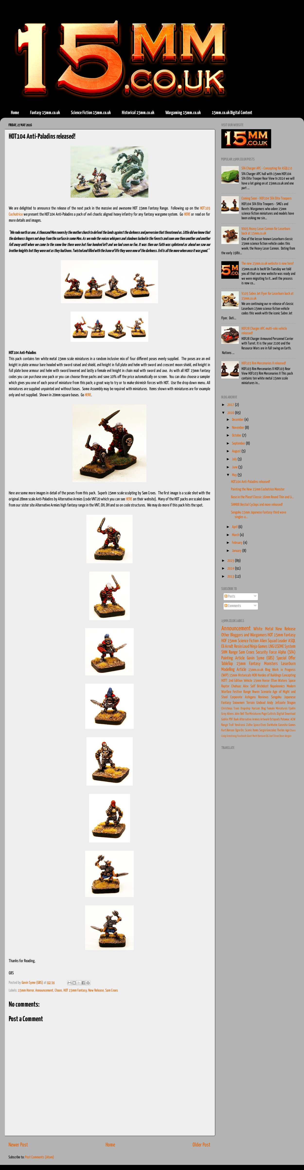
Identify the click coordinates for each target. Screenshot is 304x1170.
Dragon (291, 703)
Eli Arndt (227, 646)
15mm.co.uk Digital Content (232, 112)
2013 (231, 576)
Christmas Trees (230, 708)
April (235, 527)
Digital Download (286, 713)
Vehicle (248, 680)
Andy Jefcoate (276, 703)
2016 (231, 413)
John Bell (239, 713)
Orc (242, 730)
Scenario (266, 692)
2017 (231, 405)
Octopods (275, 719)
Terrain (250, 703)
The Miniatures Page (256, 713)
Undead (260, 703)
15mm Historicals (240, 675)
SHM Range (229, 652)
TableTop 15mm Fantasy (240, 664)
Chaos (58, 990)
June (235, 467)
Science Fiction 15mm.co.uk (91, 112)
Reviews (263, 697)
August (236, 451)
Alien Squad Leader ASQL (277, 641)
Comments (232, 606)
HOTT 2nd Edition (231, 680)
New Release (96, 990)
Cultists (272, 713)
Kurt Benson (227, 730)
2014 (231, 568)
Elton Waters (279, 680)
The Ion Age (283, 730)
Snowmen (238, 703)
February (237, 543)
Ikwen (255, 692)
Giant (249, 736)
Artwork (264, 719)
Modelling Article (233, 669)
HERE (187, 214)
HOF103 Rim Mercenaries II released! (263, 363)
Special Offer (286, 658)
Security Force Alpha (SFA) (275, 652)
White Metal (263, 629)
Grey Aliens (227, 713)
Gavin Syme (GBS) (261, 658)
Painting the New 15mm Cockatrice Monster (258, 489)
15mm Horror (26, 990)
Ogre (237, 730)
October (237, 435)
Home (15, 112)
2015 (231, 561)
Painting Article (233, 658)
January (237, 551)
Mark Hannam (258, 736)
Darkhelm (272, 725)
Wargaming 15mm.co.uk (183, 112)
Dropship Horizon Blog (253, 708)
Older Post (201, 1145)
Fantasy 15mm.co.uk (45, 112)
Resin (238, 646)
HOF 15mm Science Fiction (240, 641)
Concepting (288, 675)
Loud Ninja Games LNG (258, 646)
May (235, 475)
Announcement (44, 990)
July (235, 459)
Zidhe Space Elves (256, 725)
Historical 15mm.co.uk (138, 112)
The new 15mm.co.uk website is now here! (267, 263)
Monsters (271, 664)
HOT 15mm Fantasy (75, 990)
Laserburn (288, 664)
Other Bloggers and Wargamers (244, 635)
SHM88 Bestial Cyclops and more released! (257, 504)
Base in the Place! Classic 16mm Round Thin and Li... (262, 497)
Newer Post (18, 1145)
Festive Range (241, 692)
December (238, 419)
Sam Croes (111, 990)
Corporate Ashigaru (243, 697)
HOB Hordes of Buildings (266, 675)
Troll (231, 725)
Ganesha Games (286, 725)
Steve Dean (278, 736)
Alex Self (249, 686)
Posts (229, 596)
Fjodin (292, 708)
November (238, 427)
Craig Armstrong (229, 736)
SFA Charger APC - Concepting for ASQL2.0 (266, 168)
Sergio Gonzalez (267, 730)
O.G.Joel (269, 736)
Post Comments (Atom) (39, 1157)
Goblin (224, 719)
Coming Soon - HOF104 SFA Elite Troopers (266, 198)
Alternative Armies (249, 719)
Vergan (288, 736)
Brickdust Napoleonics (271, 686)
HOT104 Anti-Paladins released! (250, 482)
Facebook (241, 736)
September (239, 443)
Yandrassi (240, 725)
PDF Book (234, 719)
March (236, 535)
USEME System (285, 646)
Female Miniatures (277, 708)
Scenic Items (252, 730)
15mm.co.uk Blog (259, 670)
